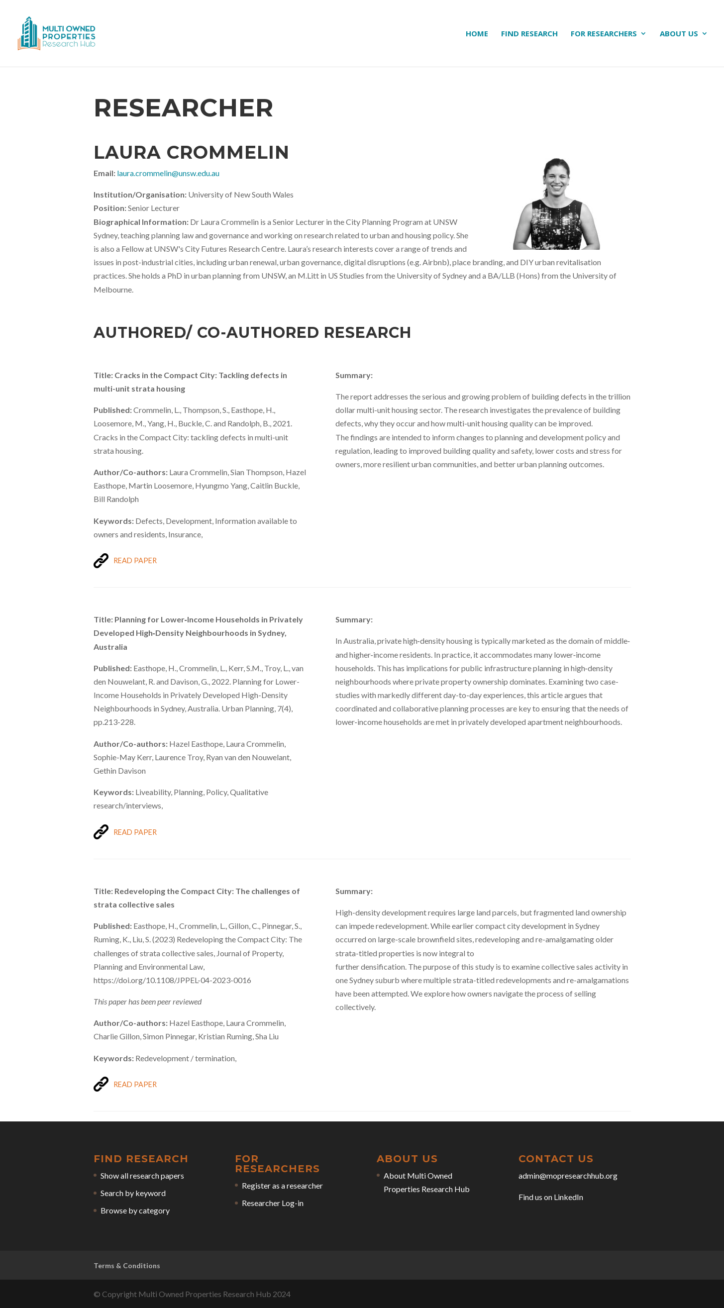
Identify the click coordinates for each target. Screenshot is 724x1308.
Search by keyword (133, 1193)
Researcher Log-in (273, 1202)
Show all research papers (142, 1175)
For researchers (604, 34)
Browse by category (135, 1210)
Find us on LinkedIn (550, 1197)
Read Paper (135, 560)
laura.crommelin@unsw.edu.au (168, 173)
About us (679, 34)
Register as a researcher (282, 1185)
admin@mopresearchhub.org (568, 1175)
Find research (529, 34)
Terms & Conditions (127, 1265)
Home (477, 34)
